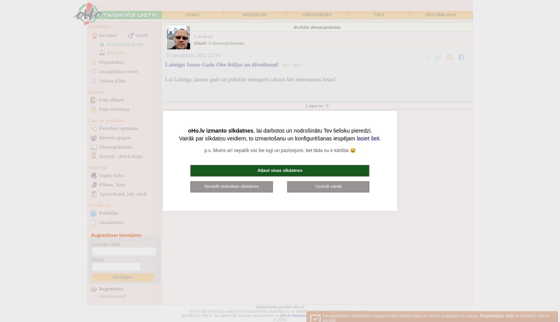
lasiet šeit (368, 138)
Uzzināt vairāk (328, 186)
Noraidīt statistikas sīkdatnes (232, 186)
